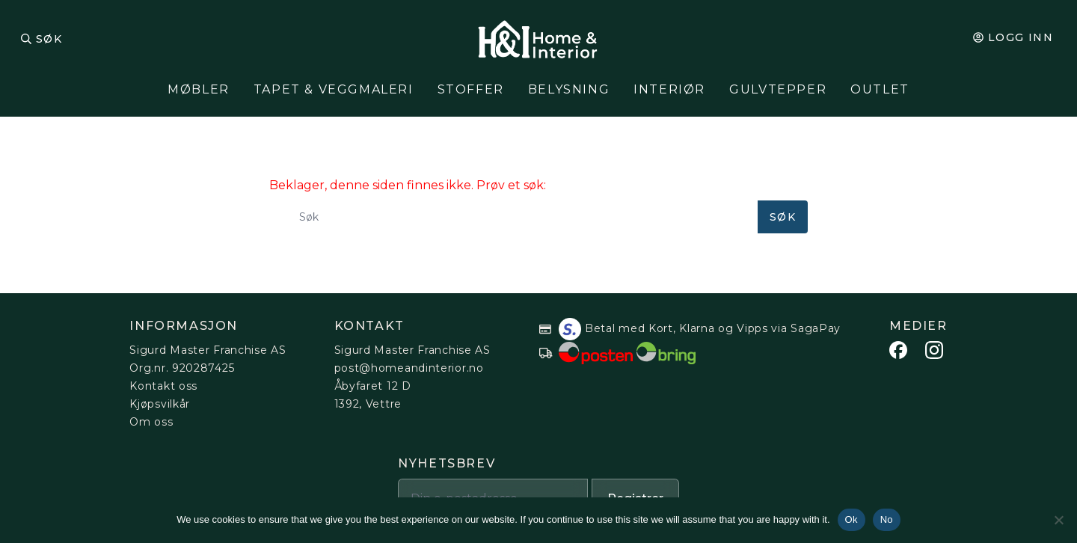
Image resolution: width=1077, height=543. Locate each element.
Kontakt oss (163, 386)
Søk (49, 39)
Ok (851, 519)
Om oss (151, 422)
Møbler (199, 89)
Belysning (569, 89)
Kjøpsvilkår (159, 404)
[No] (1058, 519)
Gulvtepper (777, 89)
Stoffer (471, 89)
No (886, 519)
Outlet (879, 89)
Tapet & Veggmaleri (334, 89)
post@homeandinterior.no (409, 368)
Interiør (669, 89)
